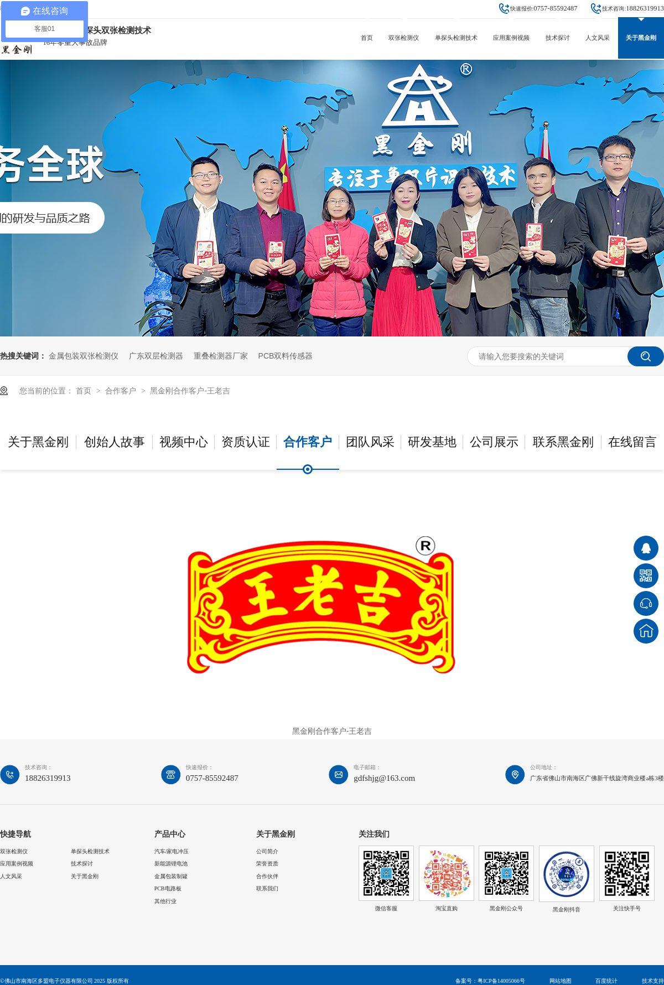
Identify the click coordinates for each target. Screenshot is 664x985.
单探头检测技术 (456, 37)
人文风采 (597, 37)
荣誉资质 (267, 863)
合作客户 (121, 390)
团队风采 (370, 442)
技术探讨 (558, 37)
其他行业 (165, 901)
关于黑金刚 (641, 37)
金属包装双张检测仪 (83, 355)
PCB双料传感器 (285, 355)
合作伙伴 (267, 876)
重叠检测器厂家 (221, 355)
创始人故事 (114, 442)
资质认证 (245, 442)
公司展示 (494, 442)
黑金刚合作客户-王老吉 (190, 390)
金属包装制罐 (171, 876)
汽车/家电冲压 (171, 851)
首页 (367, 37)
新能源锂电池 (171, 863)
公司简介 (267, 851)
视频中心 (183, 442)
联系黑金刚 (563, 442)
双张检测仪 (403, 37)
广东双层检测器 (156, 355)
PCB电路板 (167, 888)
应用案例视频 (511, 37)
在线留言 (632, 442)
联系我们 (267, 888)
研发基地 (432, 442)
